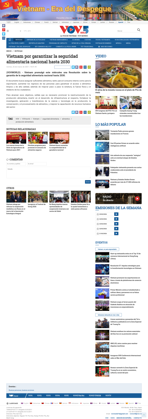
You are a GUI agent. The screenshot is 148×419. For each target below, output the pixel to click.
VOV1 (30, 395)
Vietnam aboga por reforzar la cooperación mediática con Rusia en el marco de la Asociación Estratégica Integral (15, 208)
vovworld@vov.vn (136, 414)
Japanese (76, 22)
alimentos (66, 119)
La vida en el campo (16, 43)
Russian (111, 22)
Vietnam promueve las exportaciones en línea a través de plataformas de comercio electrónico (125, 280)
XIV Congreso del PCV (43, 46)
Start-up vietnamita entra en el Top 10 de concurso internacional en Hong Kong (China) (125, 256)
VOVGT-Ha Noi (78, 395)
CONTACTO (138, 418)
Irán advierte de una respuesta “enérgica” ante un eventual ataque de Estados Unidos (125, 157)
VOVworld (26, 119)
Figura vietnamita (103, 40)
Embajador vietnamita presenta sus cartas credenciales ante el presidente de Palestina (126, 170)
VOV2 (39, 395)
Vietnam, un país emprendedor (107, 249)
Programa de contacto (58, 43)
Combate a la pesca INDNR (66, 46)
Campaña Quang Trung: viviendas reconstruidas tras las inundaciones (130, 113)
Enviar (88, 182)
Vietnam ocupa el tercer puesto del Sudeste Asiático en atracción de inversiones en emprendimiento (123, 304)
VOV (17, 119)
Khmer (85, 22)
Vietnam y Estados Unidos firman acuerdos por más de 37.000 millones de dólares (125, 182)
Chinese (37, 22)
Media (128, 43)
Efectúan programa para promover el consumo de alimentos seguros (37, 147)
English (16, 22)
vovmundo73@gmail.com (119, 414)
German (55, 22)
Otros (10, 188)
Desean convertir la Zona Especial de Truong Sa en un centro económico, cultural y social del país (123, 370)
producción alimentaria (25, 122)
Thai (128, 22)
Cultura (88, 40)
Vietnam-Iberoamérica (59, 40)
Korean (94, 22)
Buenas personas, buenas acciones (21, 390)
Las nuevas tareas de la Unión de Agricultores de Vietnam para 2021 (15, 147)
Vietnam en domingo (103, 43)
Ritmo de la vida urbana (81, 43)
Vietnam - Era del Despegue (19, 46)
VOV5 (66, 395)
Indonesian (65, 22)
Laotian (102, 22)
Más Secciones (105, 46)
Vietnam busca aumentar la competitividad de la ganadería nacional (58, 147)
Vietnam (36, 119)
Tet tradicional (87, 46)
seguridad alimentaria (50, 119)
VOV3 (48, 395)
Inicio (9, 51)
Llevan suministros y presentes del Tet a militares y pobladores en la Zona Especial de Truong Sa (125, 321)
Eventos (101, 242)
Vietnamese (27, 22)
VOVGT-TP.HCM (95, 395)
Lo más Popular (110, 124)
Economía (76, 40)
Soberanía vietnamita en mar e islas (108, 315)
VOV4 (57, 395)
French (46, 22)
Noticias (19, 40)
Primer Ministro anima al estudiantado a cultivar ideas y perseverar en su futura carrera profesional (125, 292)
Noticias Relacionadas (21, 129)
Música (118, 43)
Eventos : (12, 386)
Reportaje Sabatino (36, 43)
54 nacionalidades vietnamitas (127, 40)
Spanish (120, 22)
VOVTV (108, 395)
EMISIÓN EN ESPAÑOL (124, 418)
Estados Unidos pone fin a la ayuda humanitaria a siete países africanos (80, 206)
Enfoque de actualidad (36, 40)
